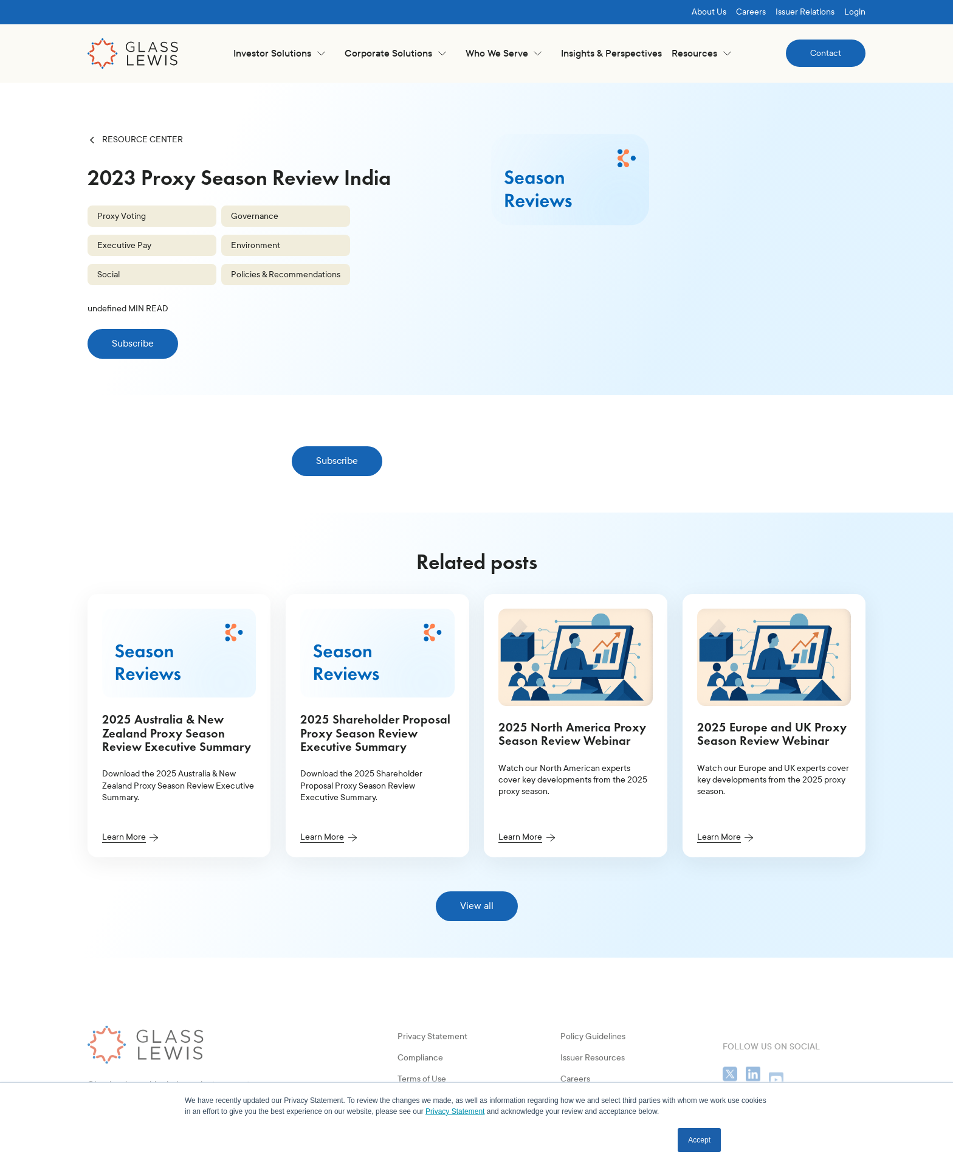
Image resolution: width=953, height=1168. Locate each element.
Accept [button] (699, 1140)
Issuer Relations (805, 12)
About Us (709, 12)
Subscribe (133, 343)
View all (477, 905)
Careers (751, 12)
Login (854, 12)
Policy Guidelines (592, 1073)
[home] (133, 53)
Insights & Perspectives (611, 53)
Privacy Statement (432, 1073)
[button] (279, 53)
